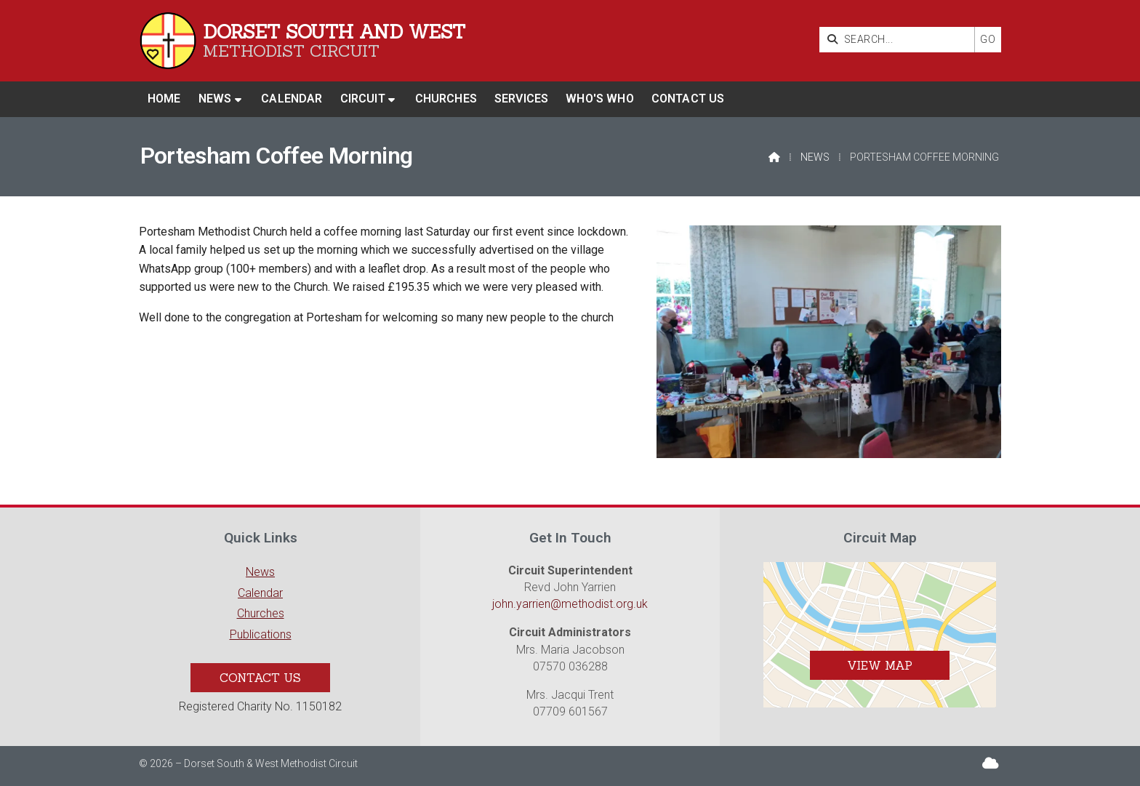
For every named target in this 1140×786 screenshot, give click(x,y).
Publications (261, 634)
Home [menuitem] (164, 98)
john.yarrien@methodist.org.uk (570, 604)
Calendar (260, 593)
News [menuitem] (215, 98)
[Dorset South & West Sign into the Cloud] (990, 763)
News (815, 157)
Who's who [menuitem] (599, 98)
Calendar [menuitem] (291, 98)
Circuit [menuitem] (362, 98)
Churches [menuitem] (446, 98)
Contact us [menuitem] (688, 98)
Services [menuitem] (521, 98)
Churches (260, 613)
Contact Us (260, 677)
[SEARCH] (900, 39)
